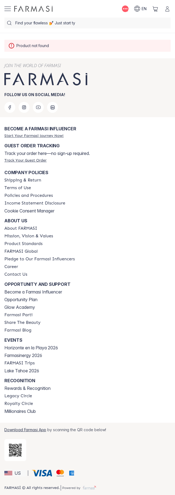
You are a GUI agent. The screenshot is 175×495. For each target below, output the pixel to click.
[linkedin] (52, 107)
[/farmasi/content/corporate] (21, 251)
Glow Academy (19, 307)
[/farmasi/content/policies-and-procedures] (28, 195)
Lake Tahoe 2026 (21, 370)
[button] (15, 473)
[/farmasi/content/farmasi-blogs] (17, 330)
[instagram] (24, 107)
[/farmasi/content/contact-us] (15, 274)
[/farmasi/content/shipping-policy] (22, 180)
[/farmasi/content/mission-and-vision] (28, 236)
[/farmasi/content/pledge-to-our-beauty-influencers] (39, 259)
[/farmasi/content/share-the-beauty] (22, 322)
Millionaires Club (20, 411)
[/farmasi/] (33, 8)
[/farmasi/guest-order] (25, 160)
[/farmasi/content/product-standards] (23, 243)
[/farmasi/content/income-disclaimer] (34, 203)
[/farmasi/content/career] (11, 266)
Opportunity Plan (20, 299)
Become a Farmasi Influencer (33, 292)
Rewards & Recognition (27, 388)
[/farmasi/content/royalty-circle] (18, 403)
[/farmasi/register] (33, 136)
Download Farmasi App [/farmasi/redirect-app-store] (25, 429)
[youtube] (38, 107)
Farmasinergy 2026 (23, 355)
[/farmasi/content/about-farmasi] (20, 228)
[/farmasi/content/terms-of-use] (17, 188)
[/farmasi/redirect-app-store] (15, 450)
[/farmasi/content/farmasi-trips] (19, 363)
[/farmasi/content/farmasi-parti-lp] (18, 315)
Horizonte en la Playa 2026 (31, 347)
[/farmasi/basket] (155, 8)
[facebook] (9, 107)
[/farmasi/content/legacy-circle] (18, 396)
